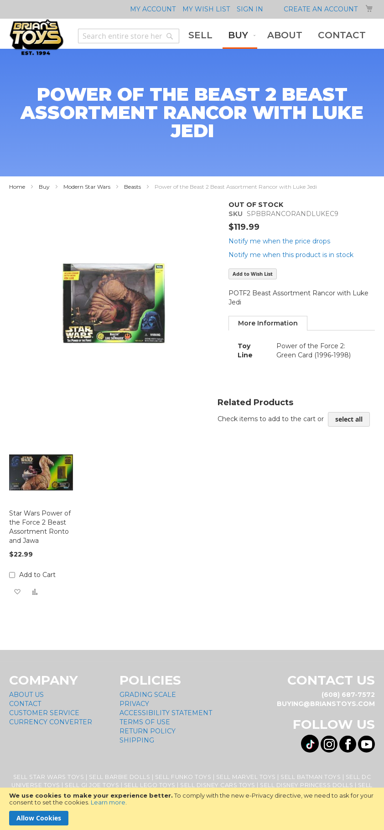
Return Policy (147, 731)
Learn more (108, 802)
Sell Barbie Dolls (119, 776)
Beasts (132, 186)
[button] (17, 592)
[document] (192, 808)
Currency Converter (50, 722)
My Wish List (206, 9)
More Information (268, 323)
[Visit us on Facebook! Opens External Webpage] (347, 744)
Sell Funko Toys (183, 776)
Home (17, 186)
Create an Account (321, 9)
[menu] (277, 36)
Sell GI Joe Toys (92, 785)
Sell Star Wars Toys (48, 776)
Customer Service (44, 713)
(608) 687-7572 (348, 695)
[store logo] (36, 37)
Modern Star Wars (86, 186)
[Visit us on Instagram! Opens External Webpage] (329, 744)
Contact (25, 704)
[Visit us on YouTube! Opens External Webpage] (366, 744)
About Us (26, 695)
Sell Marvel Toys (246, 776)
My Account (153, 9)
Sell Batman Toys (310, 776)
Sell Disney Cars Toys (217, 785)
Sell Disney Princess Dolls (306, 785)
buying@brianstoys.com (326, 704)
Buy (44, 186)
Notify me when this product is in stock (290, 255)
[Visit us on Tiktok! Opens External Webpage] (310, 744)
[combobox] (128, 36)
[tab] (267, 323)
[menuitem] (200, 35)
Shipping (136, 740)
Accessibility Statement (165, 713)
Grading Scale (147, 695)
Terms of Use (144, 722)
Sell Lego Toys (150, 785)
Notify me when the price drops (279, 241)
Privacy (134, 704)
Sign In (250, 9)
